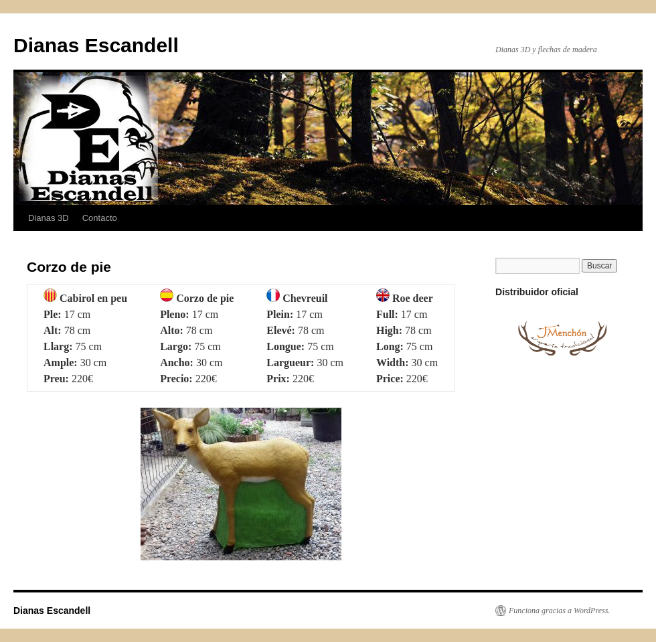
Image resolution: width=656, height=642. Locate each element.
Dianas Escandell (96, 45)
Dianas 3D (48, 218)
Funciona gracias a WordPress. (559, 610)
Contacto (99, 218)
